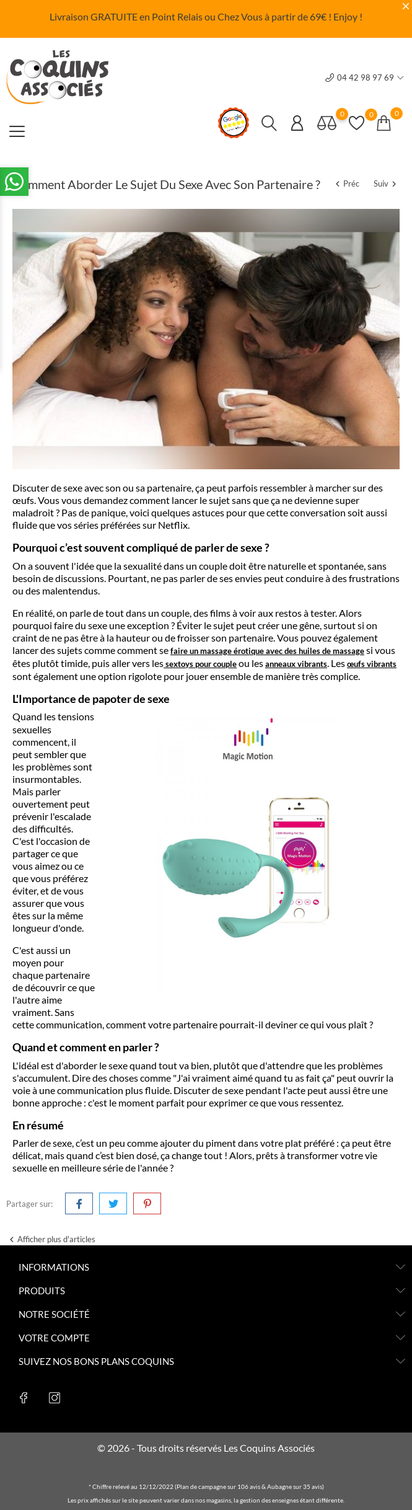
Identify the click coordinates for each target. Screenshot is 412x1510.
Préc (346, 183)
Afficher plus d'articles (50, 1239)
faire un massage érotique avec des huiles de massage (267, 651)
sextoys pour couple (201, 664)
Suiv (387, 183)
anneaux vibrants (296, 664)
